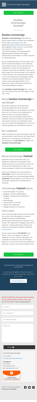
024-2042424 (18, 13)
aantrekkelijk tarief (17, 42)
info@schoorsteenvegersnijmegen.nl (13, 358)
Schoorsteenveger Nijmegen (18, 4)
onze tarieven (6, 229)
